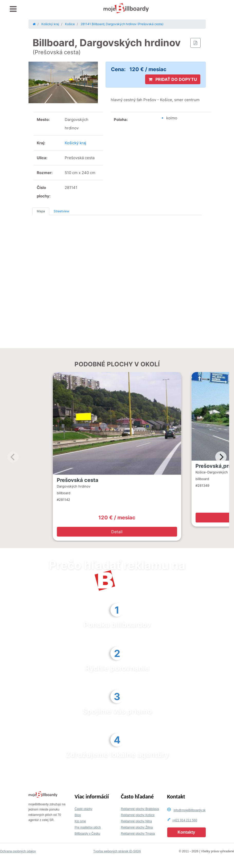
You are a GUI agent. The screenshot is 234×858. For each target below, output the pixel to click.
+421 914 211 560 (184, 820)
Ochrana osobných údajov (18, 851)
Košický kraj (75, 142)
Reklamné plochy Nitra (136, 821)
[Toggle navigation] (13, 9)
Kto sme (80, 821)
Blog (78, 815)
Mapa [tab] (41, 211)
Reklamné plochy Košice (138, 815)
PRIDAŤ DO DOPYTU (172, 79)
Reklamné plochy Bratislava (140, 809)
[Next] (221, 457)
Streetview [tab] (61, 211)
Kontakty (186, 832)
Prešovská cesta (77, 480)
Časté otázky (83, 809)
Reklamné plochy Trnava (138, 833)
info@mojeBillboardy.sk (190, 810)
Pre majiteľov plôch (88, 827)
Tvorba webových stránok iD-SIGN (117, 851)
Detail (117, 531)
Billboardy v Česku (87, 833)
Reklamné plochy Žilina (137, 827)
